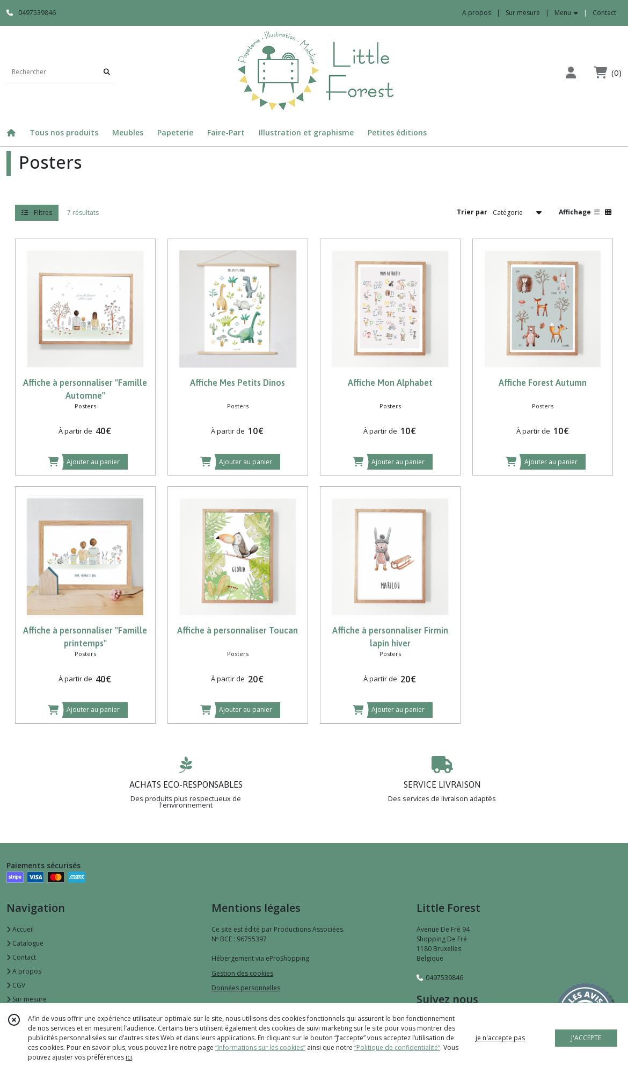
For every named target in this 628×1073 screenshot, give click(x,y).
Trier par (472, 212)
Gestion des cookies (242, 973)
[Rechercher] (107, 72)
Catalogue (24, 943)
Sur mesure (26, 999)
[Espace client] (570, 72)
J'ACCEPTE (586, 1037)
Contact (604, 12)
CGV (15, 985)
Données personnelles (245, 987)
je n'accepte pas (500, 1037)
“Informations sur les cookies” (260, 1047)
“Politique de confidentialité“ (397, 1047)
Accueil (20, 929)
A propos (23, 971)
